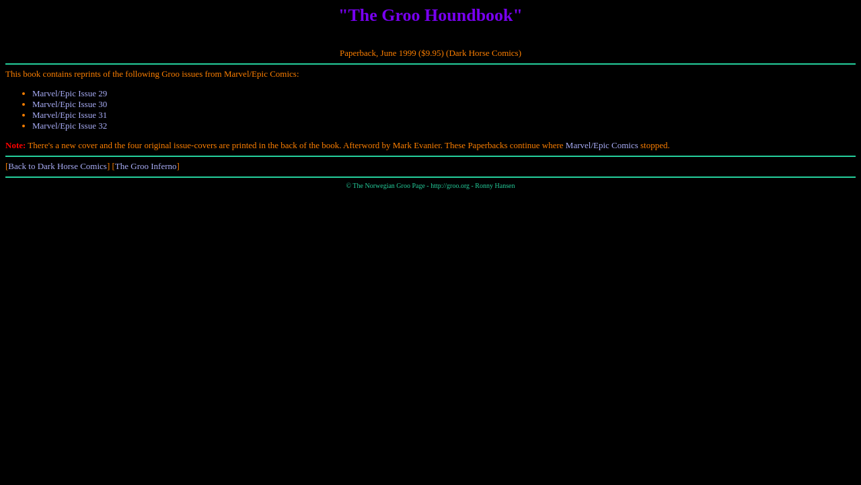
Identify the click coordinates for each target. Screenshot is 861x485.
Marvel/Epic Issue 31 (69, 115)
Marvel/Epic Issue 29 (69, 93)
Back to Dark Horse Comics (57, 166)
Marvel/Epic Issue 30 (69, 104)
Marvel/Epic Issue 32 (69, 126)
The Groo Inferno (146, 166)
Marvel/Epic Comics (602, 145)
